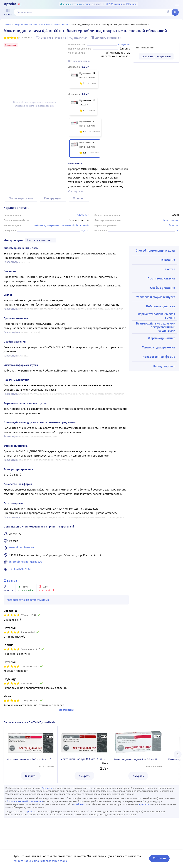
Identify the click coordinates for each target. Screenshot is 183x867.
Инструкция (52, 198)
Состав (170, 269)
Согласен (159, 858)
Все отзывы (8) (66, 709)
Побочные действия (160, 306)
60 (178, 230)
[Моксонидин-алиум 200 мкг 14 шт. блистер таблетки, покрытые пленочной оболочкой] (84, 79)
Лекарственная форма (159, 357)
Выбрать (30, 776)
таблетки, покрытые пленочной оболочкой (61, 225)
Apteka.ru (47, 788)
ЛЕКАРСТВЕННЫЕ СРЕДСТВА (25, 24)
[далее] (178, 754)
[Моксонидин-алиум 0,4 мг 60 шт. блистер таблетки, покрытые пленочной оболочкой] (85, 148)
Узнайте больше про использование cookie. (40, 861)
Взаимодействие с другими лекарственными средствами (155, 327)
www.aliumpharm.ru (21, 547)
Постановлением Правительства (25, 801)
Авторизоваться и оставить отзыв (28, 599)
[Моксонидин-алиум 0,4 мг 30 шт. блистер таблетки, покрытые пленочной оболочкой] (85, 127)
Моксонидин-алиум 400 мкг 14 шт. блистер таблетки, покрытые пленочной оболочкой (84, 759)
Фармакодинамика (161, 338)
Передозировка (164, 366)
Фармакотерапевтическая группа (156, 315)
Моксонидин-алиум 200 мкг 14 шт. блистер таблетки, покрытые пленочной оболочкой (31, 759)
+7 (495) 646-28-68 (20, 569)
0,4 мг (85, 230)
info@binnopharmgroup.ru (26, 561)
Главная (7, 24)
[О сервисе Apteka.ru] (177, 4)
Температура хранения (158, 347)
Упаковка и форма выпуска (155, 297)
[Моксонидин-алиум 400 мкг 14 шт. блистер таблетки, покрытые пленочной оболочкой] (83, 106)
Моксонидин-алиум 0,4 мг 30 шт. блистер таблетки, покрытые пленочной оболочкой (138, 759)
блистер (174, 225)
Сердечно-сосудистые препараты (54, 24)
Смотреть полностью (41, 240)
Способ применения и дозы (155, 250)
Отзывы (78, 198)
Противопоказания (161, 278)
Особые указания (162, 288)
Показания (167, 260)
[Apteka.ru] (12, 4)
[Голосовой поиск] (168, 12)
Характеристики (21, 198)
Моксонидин (171, 220)
